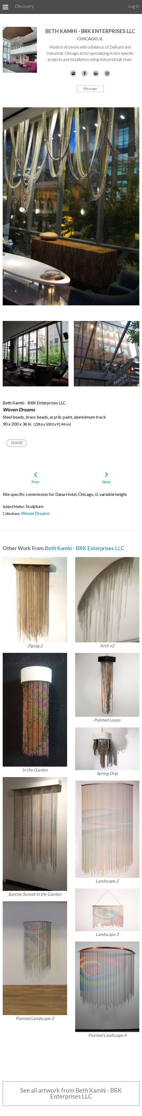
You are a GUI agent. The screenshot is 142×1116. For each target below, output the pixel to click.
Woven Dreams (35, 513)
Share (17, 443)
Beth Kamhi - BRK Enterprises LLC (90, 31)
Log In (133, 6)
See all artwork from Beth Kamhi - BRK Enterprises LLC (71, 1093)
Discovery (24, 6)
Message (90, 88)
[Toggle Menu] (5, 7)
